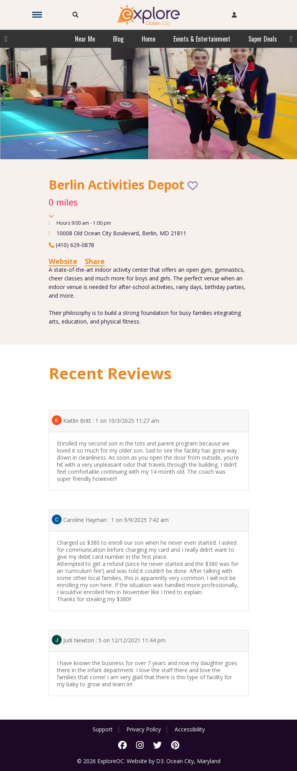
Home (148, 39)
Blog (118, 39)
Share (95, 261)
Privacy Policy (143, 729)
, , (121, 233)
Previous (6, 39)
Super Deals (262, 39)
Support (103, 729)
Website (63, 261)
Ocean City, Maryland (193, 761)
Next (291, 39)
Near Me (85, 39)
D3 (160, 761)
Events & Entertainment (201, 39)
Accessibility (190, 729)
